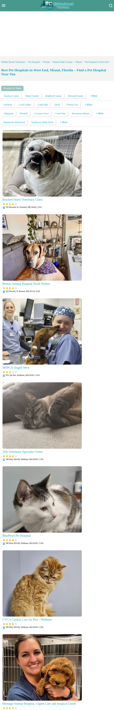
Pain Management (96, 691)
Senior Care (91, 695)
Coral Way (60, 113)
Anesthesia (55, 687)
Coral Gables (25, 104)
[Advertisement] (57, 33)
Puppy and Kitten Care (51, 695)
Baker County (32, 96)
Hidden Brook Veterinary (13, 62)
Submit (104, 649)
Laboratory (39, 691)
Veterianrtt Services (38, 687)
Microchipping (54, 691)
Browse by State (12, 88)
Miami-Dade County (63, 62)
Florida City (72, 104)
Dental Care (91, 687)
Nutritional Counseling (75, 691)
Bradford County (53, 96)
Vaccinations (48, 698)
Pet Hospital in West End (97, 62)
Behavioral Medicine (73, 687)
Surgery (103, 695)
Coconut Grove (41, 113)
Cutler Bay (43, 104)
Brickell (24, 113)
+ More (93, 96)
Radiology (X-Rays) (73, 695)
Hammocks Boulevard (14, 122)
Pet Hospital (34, 62)
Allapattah (9, 113)
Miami (79, 62)
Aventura (8, 104)
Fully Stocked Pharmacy (20, 691)
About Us (22, 687)
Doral (57, 104)
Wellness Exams (64, 698)
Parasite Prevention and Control (22, 695)
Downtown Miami (81, 113)
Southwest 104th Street (42, 122)
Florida (46, 62)
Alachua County (11, 96)
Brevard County (75, 96)
